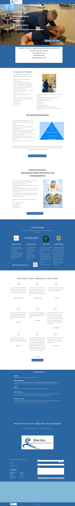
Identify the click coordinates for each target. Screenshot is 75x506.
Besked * (39, 467)
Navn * (38, 459)
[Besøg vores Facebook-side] (59, 462)
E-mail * (38, 463)
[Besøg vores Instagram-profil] (62, 462)
